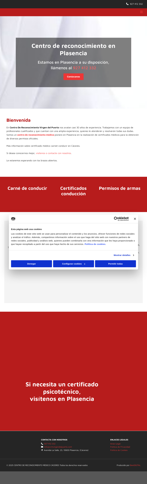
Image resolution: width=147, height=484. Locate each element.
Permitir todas (115, 264)
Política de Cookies (118, 450)
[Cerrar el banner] (135, 219)
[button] (73, 76)
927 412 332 (136, 4)
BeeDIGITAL (135, 465)
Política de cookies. (95, 244)
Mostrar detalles (122, 255)
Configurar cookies (73, 264)
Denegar (31, 264)
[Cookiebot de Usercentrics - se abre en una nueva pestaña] (116, 219)
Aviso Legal (115, 443)
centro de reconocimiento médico (35, 134)
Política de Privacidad (120, 447)
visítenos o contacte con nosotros (53, 153)
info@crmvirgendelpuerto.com (58, 447)
